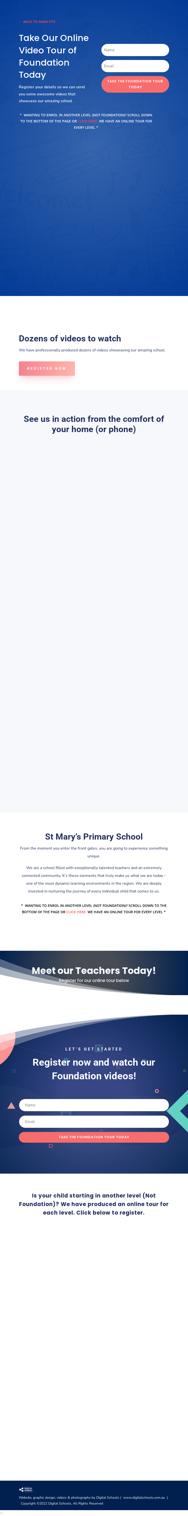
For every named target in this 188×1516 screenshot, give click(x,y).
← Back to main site (37, 21)
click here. (88, 121)
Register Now (47, 368)
